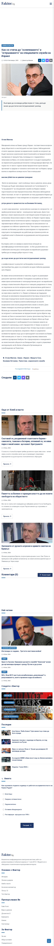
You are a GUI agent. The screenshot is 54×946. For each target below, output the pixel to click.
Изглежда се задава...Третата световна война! (21, 651)
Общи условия (7, 940)
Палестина (23, 361)
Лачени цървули (9, 648)
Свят (4, 658)
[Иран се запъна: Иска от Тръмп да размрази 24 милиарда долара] (6, 750)
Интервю (5, 877)
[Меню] (50, 3)
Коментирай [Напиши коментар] (45, 575)
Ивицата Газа (35, 358)
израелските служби (36, 361)
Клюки (4, 920)
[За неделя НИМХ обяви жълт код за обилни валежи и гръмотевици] (6, 759)
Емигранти (5, 917)
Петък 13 (5, 891)
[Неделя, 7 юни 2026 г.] (6, 768)
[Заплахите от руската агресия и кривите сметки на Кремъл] (27, 533)
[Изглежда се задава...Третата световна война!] (27, 630)
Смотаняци (5, 924)
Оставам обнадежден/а (12, 809)
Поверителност (7, 943)
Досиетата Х (6, 913)
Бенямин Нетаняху (10, 361)
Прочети (7, 464)
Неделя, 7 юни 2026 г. (20, 767)
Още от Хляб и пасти (13, 410)
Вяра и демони (7, 910)
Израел (26, 358)
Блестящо (7, 794)
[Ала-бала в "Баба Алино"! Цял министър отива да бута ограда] (6, 732)
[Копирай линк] (50, 60)
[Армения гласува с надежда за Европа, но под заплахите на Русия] (6, 741)
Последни (6, 724)
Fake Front (5, 906)
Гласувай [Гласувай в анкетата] (27, 825)
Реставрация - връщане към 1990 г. (16, 814)
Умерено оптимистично (12, 799)
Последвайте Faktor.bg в (27, 369)
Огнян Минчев (10, 358)
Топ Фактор (6, 894)
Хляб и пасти (6, 884)
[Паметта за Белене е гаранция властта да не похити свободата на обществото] (27, 480)
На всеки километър (9, 887)
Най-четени (7, 610)
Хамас (19, 358)
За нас (4, 936)
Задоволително (9, 804)
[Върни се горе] (49, 941)
